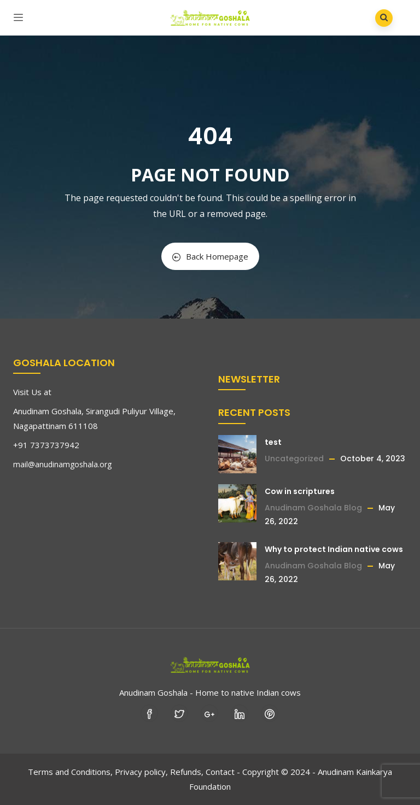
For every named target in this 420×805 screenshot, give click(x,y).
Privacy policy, (141, 771)
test (273, 442)
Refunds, (186, 771)
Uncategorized (294, 458)
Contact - (223, 771)
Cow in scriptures (300, 491)
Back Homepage (210, 256)
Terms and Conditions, (70, 771)
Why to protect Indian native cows (334, 549)
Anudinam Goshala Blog (313, 507)
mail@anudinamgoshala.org (62, 464)
